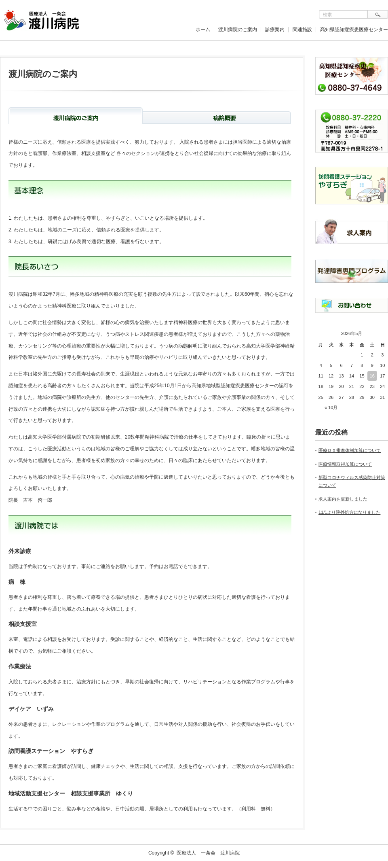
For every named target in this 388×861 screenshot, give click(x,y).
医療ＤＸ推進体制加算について (349, 450)
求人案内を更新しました (342, 498)
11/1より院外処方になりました (349, 512)
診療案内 (275, 29)
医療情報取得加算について (345, 464)
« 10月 (331, 407)
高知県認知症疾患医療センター (354, 29)
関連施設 (302, 29)
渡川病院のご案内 (237, 29)
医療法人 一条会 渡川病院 (208, 853)
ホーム (203, 29)
